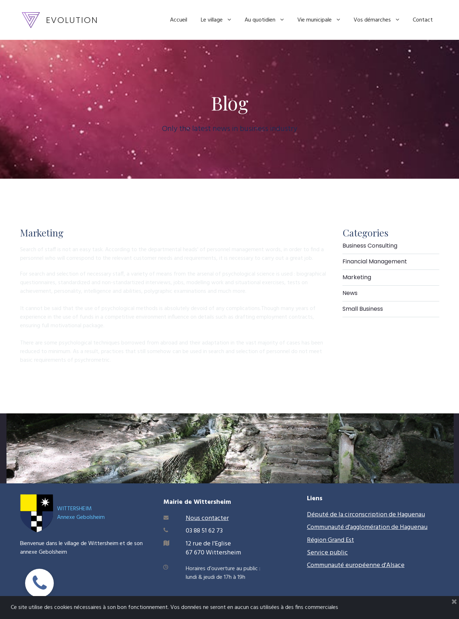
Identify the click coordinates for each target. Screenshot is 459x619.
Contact (423, 20)
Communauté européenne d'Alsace (355, 565)
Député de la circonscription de (352, 515)
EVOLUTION (72, 20)
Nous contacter (207, 518)
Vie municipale (318, 20)
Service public (327, 553)
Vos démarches (376, 20)
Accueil (178, 20)
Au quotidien (264, 20)
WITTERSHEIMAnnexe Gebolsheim (81, 513)
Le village (216, 20)
